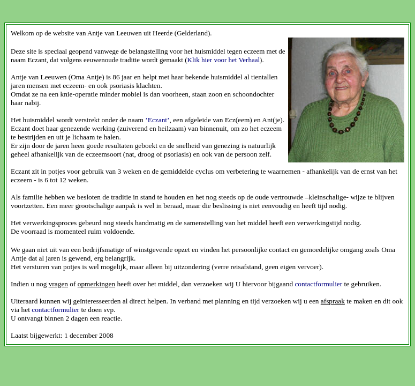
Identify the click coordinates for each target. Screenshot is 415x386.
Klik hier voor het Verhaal (223, 60)
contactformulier (318, 284)
